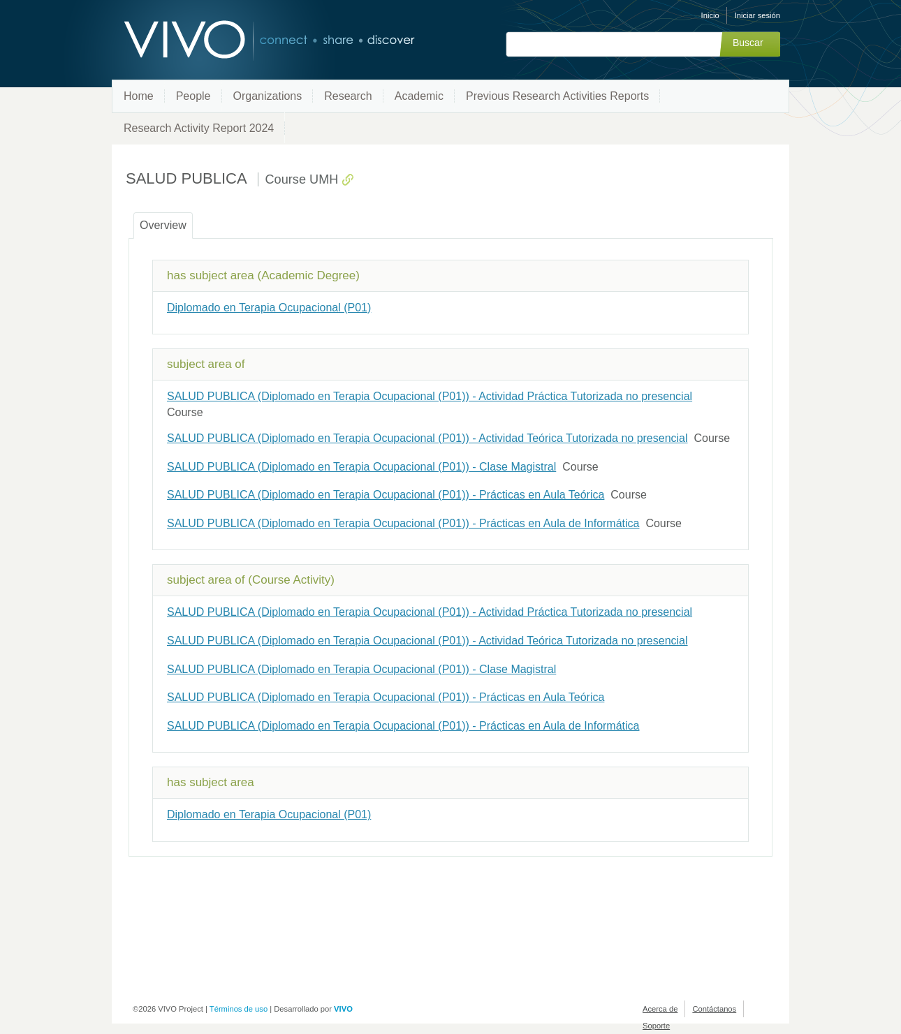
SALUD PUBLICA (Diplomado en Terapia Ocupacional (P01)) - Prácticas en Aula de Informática (403, 523)
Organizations (267, 96)
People (193, 96)
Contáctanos (714, 1009)
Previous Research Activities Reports (557, 96)
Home (139, 96)
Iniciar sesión (757, 15)
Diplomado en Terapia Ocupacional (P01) (269, 307)
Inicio (710, 15)
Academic (419, 96)
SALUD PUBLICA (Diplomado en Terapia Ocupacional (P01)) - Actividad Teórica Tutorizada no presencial (427, 438)
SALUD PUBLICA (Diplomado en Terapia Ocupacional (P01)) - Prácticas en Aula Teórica (385, 495)
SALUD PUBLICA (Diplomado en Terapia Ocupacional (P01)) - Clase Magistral (361, 467)
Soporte (656, 1025)
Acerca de (660, 1009)
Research (348, 96)
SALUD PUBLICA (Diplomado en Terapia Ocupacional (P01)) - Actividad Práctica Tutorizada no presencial (429, 396)
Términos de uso (239, 1009)
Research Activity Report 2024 (199, 128)
